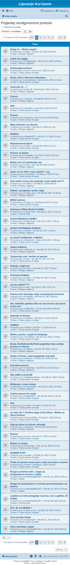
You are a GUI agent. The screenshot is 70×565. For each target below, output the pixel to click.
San (12, 403)
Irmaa (28, 231)
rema (28, 436)
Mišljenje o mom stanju (23, 384)
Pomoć (14, 434)
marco (28, 268)
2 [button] (40, 37)
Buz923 (29, 108)
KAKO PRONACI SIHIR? (23, 218)
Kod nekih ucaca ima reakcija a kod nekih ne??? (37, 181)
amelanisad (31, 80)
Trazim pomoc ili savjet (29, 73)
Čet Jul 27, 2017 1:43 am (48, 221)
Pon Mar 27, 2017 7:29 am (45, 268)
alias (28, 52)
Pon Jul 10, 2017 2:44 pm (44, 231)
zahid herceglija (19, 58)
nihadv (28, 455)
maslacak (30, 368)
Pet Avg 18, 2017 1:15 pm (46, 202)
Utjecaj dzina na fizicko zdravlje (27, 424)
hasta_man (30, 193)
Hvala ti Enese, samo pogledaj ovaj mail (32, 356)
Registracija (31, 61)
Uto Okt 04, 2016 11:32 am (49, 396)
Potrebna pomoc (19, 365)
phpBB (25, 561)
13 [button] (60, 37)
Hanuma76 (30, 520)
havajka (29, 296)
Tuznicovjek (31, 387)
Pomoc (14, 96)
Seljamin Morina (33, 377)
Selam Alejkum (18, 247)
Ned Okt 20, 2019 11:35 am (50, 80)
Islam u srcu (31, 510)
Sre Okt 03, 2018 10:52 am (47, 155)
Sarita (28, 327)
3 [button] (44, 37)
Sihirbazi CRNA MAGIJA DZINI (27, 209)
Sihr (12, 105)
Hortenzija (30, 446)
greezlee (29, 427)
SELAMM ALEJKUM (21, 374)
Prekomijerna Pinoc (21, 68)
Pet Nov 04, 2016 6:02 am (46, 358)
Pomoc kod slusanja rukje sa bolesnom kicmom (37, 294)
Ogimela (29, 118)
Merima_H (30, 249)
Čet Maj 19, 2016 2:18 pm (45, 455)
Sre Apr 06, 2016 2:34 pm (49, 510)
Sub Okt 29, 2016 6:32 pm (47, 368)
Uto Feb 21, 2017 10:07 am (43, 287)
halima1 (29, 318)
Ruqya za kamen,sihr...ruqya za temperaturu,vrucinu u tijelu (27, 473)
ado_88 (29, 89)
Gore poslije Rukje (20, 517)
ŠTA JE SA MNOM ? (21, 508)
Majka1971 (30, 396)
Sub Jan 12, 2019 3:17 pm (43, 127)
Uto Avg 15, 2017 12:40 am (49, 212)
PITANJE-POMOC (20, 275)
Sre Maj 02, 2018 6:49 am (45, 183)
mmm (28, 465)
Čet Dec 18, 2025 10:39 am (44, 52)
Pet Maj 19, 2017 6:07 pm (48, 249)
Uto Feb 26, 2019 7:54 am (45, 108)
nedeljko (29, 155)
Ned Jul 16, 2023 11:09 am (50, 61)
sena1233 (30, 174)
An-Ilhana (30, 337)
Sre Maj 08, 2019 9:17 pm (45, 99)
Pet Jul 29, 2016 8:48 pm (46, 427)
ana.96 (29, 99)
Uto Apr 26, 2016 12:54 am (55, 489)
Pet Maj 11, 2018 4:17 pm (47, 174)
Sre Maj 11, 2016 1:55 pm (44, 465)
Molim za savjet (19, 443)
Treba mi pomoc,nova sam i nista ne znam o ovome (39, 462)
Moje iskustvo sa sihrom (24, 124)
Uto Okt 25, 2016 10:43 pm (50, 387)
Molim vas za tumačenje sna (26, 162)
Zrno (28, 70)
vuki (27, 287)
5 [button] (52, 37)
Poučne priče (24, 214)
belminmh (30, 240)
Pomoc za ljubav (19, 153)
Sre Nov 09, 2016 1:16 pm (46, 349)
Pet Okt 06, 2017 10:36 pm (49, 193)
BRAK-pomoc (18, 200)
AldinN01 (30, 309)
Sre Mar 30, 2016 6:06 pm (55, 529)
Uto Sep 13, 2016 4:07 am (43, 405)
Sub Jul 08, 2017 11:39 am (48, 240)
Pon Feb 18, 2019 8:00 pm (46, 118)
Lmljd (28, 405)
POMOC (14, 134)
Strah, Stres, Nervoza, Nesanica (28, 77)
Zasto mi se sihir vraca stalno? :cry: (30, 171)
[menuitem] (9, 11)
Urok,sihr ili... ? (18, 87)
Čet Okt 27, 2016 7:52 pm (53, 377)
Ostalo (22, 479)
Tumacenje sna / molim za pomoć (29, 256)
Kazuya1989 (31, 417)
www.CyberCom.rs (38, 563)
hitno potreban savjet (22, 526)
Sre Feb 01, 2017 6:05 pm (46, 296)
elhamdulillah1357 (34, 477)
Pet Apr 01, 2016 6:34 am (49, 520)
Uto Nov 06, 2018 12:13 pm (44, 146)
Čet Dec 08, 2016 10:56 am (48, 309)
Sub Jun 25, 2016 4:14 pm (48, 446)
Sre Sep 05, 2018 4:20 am (43, 165)
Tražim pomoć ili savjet (23, 393)
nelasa (28, 183)
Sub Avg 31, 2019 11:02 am (46, 89)
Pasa (28, 146)
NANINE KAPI (18, 452)
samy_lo (29, 202)
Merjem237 (31, 136)
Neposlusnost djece (21, 143)
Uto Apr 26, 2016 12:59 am (55, 477)
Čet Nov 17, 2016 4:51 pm (44, 327)
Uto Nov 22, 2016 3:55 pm (46, 318)
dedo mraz (30, 212)
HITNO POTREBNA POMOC (25, 228)
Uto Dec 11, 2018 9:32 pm (49, 136)
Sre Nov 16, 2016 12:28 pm (48, 337)
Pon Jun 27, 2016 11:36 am (44, 436)
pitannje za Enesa (20, 315)
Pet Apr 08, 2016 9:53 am (55, 501)
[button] (31, 37)
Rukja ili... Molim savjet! (23, 49)
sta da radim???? (20, 284)
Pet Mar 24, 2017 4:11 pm (44, 278)
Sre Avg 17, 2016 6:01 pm (50, 417)
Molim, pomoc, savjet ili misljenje (28, 334)
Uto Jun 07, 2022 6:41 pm (43, 70)
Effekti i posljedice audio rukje (27, 190)
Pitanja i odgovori (26, 54)
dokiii (28, 127)
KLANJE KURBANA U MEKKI (26, 237)
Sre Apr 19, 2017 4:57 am (43, 259)
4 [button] (48, 37)
